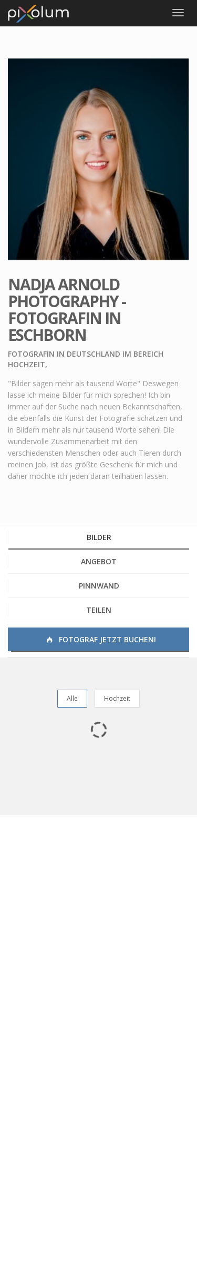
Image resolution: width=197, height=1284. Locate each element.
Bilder (99, 537)
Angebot (99, 561)
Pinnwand (99, 586)
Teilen (98, 610)
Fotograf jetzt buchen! (100, 639)
